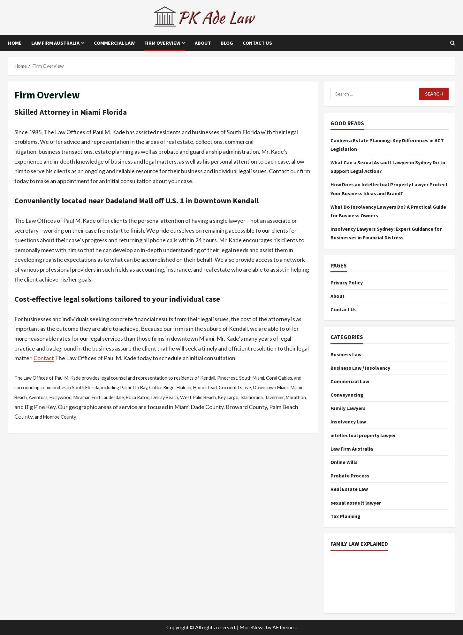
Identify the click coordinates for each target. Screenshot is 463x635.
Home (15, 43)
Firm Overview (162, 43)
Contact (44, 357)
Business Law (345, 354)
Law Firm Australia (55, 43)
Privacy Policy (346, 282)
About (203, 43)
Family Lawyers (348, 408)
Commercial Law (114, 43)
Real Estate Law (349, 489)
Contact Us (257, 43)
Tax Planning (345, 516)
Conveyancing (346, 394)
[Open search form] (452, 43)
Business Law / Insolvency (360, 368)
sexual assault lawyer (355, 502)
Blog (227, 43)
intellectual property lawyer (363, 435)
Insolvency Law (348, 421)
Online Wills (344, 462)
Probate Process (349, 475)
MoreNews (252, 627)
